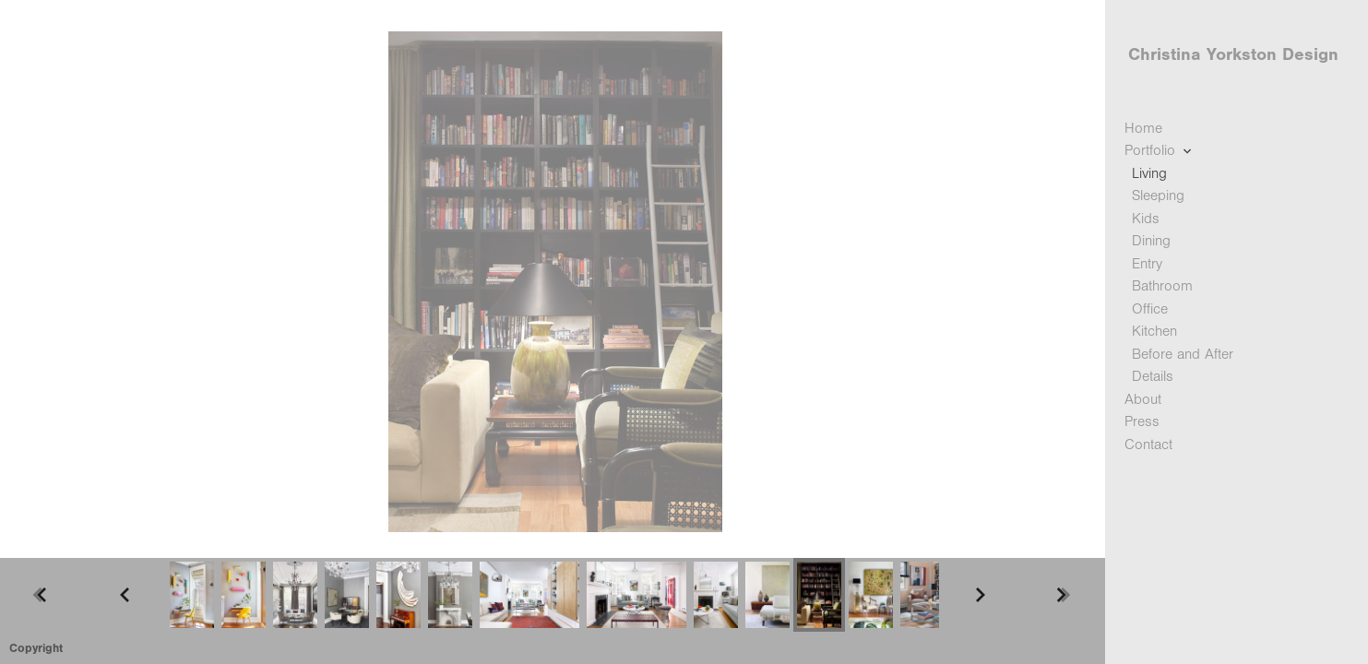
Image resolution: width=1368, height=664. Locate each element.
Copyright (36, 648)
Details (1152, 376)
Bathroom (1162, 286)
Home (1143, 128)
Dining (1151, 240)
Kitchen (1154, 331)
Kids (1146, 218)
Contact (1148, 444)
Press (1142, 421)
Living (1149, 173)
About (1142, 399)
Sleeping (1158, 195)
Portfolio (1159, 150)
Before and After (1182, 354)
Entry (1147, 263)
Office (1150, 309)
